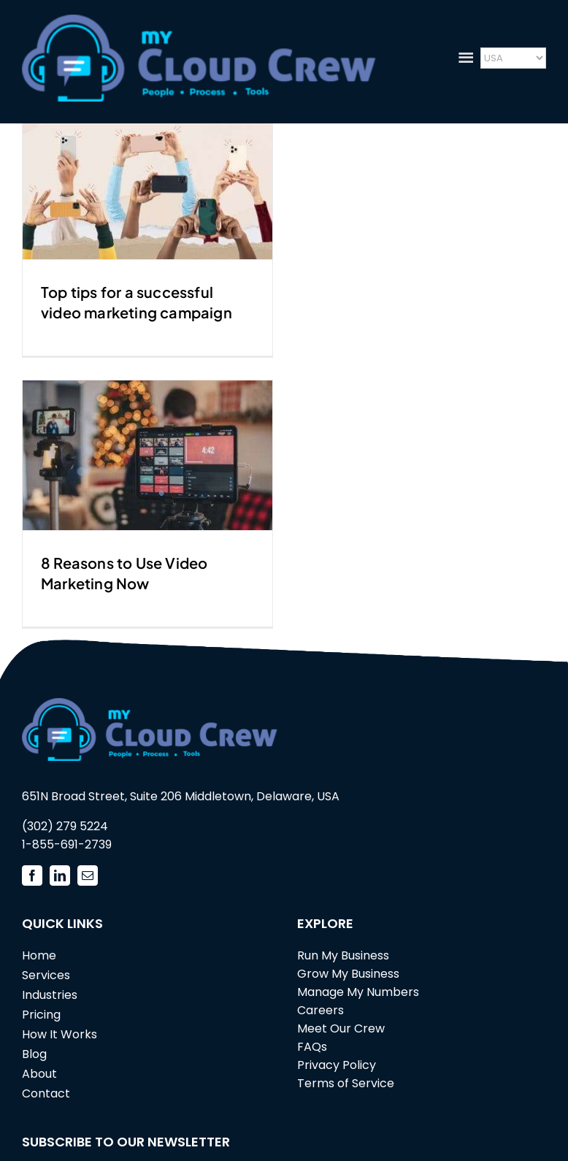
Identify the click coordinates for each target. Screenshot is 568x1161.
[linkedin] (60, 875)
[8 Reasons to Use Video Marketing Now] (147, 455)
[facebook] (32, 875)
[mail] (87, 875)
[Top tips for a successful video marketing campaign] (147, 184)
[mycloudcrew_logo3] (199, 21)
